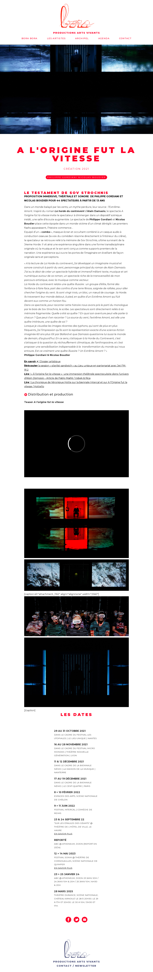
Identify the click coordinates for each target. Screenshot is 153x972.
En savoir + (31, 361)
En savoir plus (63, 834)
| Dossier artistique (49, 361)
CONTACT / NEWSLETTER (76, 965)
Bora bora (30, 38)
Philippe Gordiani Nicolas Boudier (76, 177)
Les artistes (56, 38)
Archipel (82, 38)
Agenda (104, 38)
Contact (125, 38)
